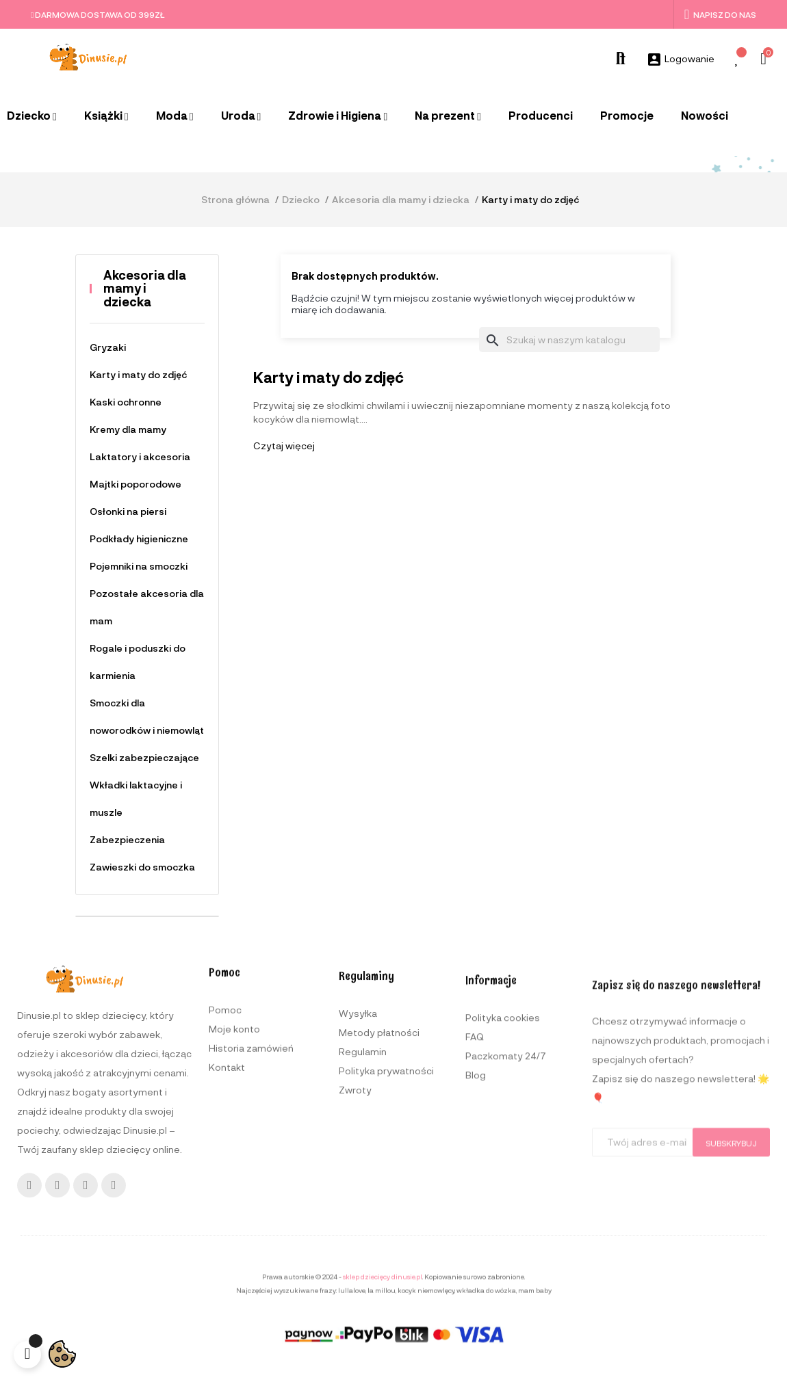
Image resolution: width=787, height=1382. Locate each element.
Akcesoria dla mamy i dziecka (144, 288)
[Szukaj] (569, 340)
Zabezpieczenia (127, 839)
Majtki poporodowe (135, 484)
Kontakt (227, 1237)
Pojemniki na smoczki (139, 566)
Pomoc (225, 1179)
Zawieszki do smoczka (142, 867)
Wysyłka (358, 1202)
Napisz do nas (720, 14)
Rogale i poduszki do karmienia (137, 661)
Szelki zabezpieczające (144, 757)
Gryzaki (108, 347)
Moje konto (234, 1198)
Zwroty (355, 1278)
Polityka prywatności (386, 1259)
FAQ (474, 1241)
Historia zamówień (251, 1217)
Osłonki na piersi (128, 511)
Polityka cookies (502, 1221)
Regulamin (363, 1240)
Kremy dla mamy (128, 429)
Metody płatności (379, 1221)
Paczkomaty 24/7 (505, 1260)
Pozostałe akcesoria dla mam (147, 606)
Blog (475, 1279)
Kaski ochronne (126, 402)
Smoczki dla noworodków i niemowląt (147, 716)
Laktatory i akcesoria (140, 456)
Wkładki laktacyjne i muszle (136, 798)
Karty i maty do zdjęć (138, 374)
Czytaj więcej (284, 445)
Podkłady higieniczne (139, 538)
